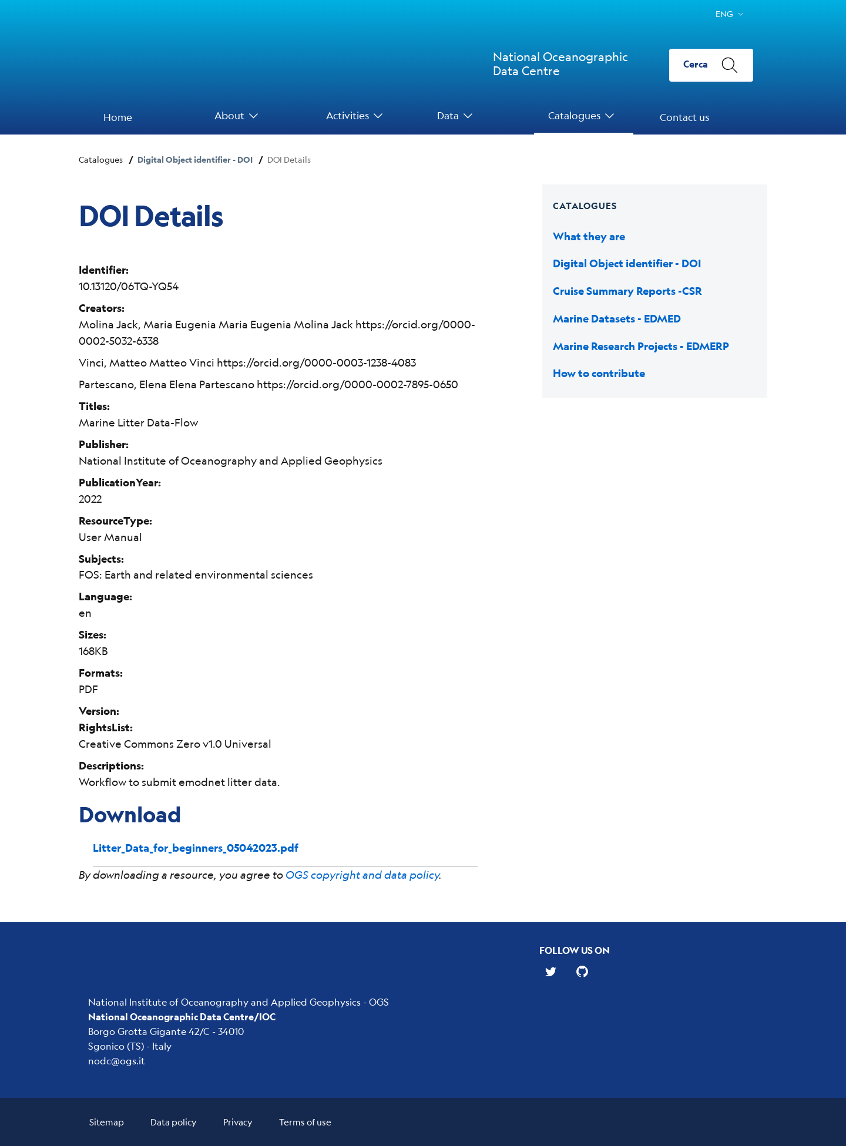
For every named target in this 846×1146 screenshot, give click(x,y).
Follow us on (574, 950)
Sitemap (106, 1121)
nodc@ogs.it (116, 1060)
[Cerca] (711, 65)
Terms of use (305, 1121)
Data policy (173, 1121)
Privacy (238, 1121)
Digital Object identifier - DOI (195, 159)
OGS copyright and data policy (362, 874)
